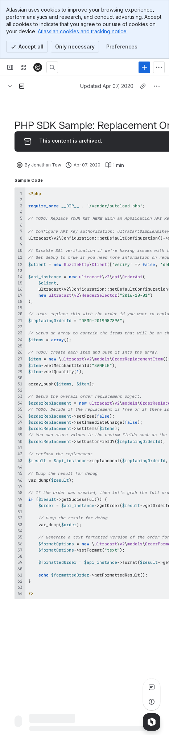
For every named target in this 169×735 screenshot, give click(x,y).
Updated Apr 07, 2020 (106, 86)
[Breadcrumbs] (10, 86)
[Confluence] (38, 67)
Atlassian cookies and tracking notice (82, 31)
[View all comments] (151, 687)
